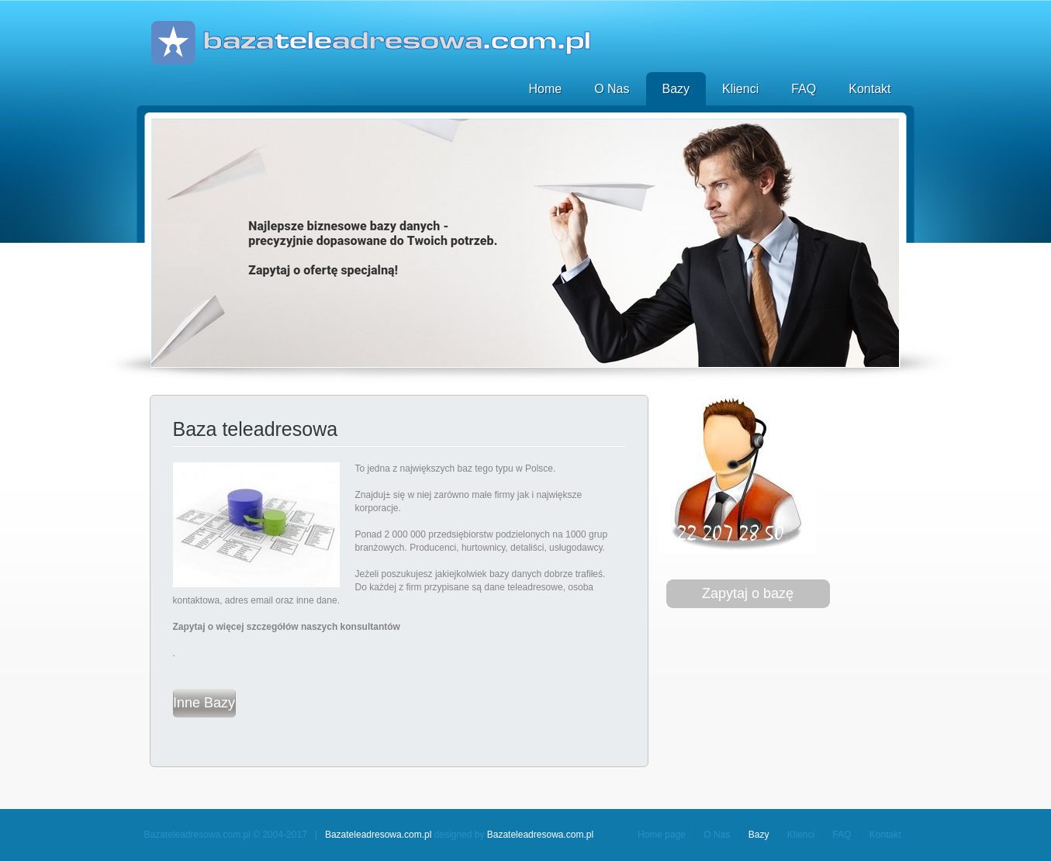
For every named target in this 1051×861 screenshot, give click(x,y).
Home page (662, 834)
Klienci (740, 88)
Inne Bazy (204, 703)
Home (545, 88)
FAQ (803, 88)
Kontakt (869, 88)
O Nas (611, 88)
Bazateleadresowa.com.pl (378, 834)
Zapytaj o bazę (747, 593)
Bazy (676, 88)
